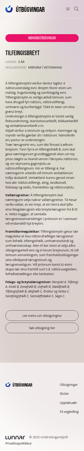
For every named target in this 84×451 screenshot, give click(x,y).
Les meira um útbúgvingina (42, 315)
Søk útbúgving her (42, 328)
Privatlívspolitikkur (18, 443)
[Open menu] (68, 9)
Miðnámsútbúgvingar (42, 38)
